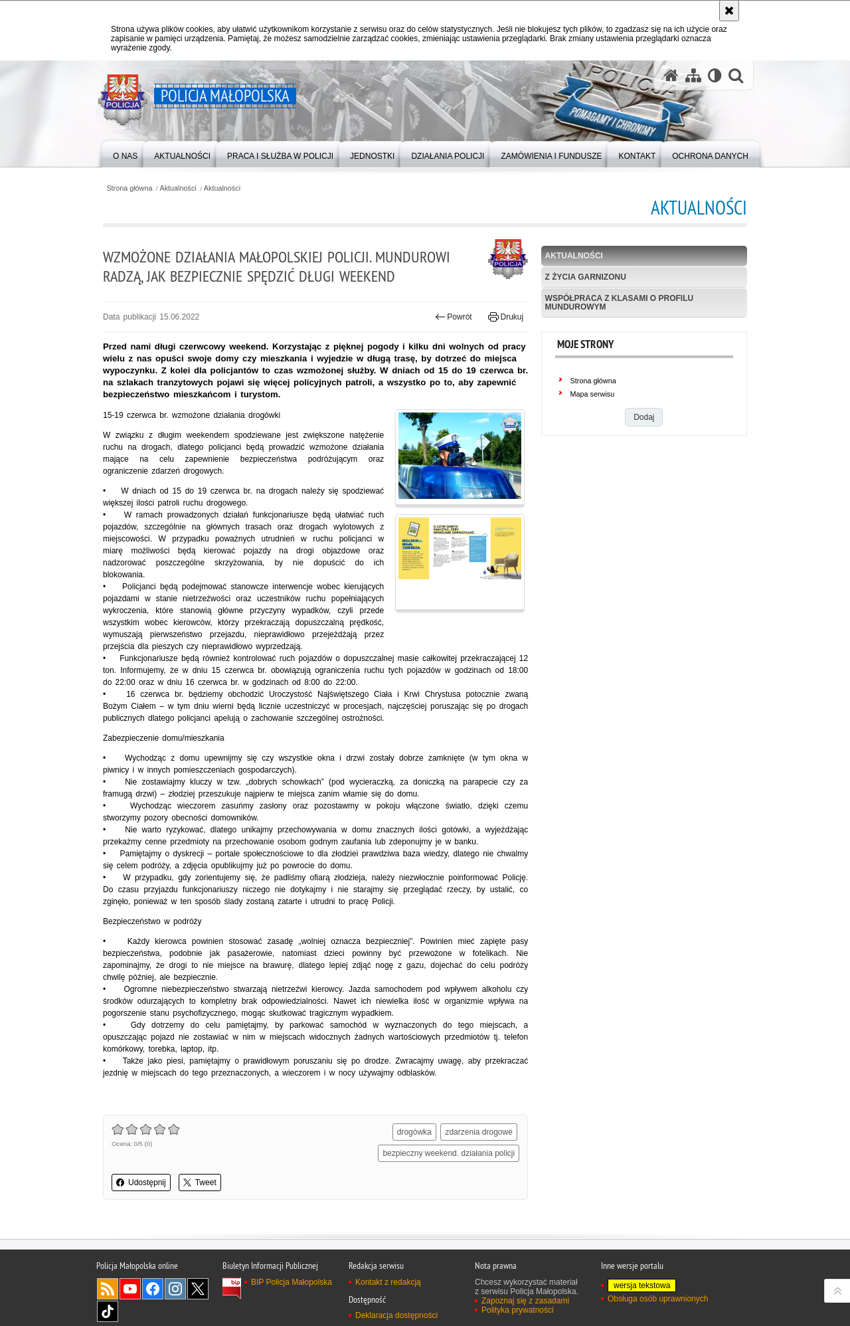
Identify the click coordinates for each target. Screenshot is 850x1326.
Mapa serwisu (592, 394)
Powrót (453, 317)
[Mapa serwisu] (693, 75)
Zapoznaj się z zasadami (525, 1300)
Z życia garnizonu (585, 277)
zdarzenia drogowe (478, 1132)
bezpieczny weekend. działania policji (448, 1153)
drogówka (414, 1132)
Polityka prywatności (517, 1310)
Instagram (175, 1288)
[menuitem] (125, 153)
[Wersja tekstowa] (715, 75)
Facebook (152, 1288)
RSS (107, 1288)
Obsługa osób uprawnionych (658, 1298)
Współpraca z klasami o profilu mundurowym (619, 303)
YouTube (130, 1288)
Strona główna (129, 188)
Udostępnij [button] (141, 1182)
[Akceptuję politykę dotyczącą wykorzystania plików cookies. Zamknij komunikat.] (729, 10)
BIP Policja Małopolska (291, 1282)
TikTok (107, 1311)
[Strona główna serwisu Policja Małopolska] (671, 75)
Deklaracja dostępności (396, 1315)
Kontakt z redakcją (388, 1282)
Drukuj (505, 317)
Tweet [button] (199, 1182)
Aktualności (178, 188)
